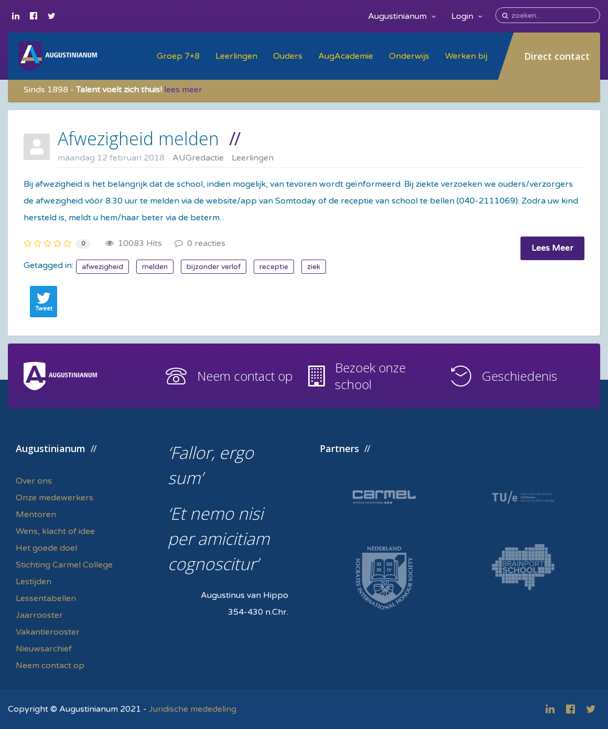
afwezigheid (102, 266)
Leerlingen (236, 56)
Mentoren (36, 514)
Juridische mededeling (192, 709)
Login (466, 16)
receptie (273, 266)
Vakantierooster (48, 632)
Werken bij (466, 56)
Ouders (287, 56)
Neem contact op (244, 375)
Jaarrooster (39, 615)
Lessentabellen (46, 598)
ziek (313, 266)
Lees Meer (552, 248)
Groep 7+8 (178, 56)
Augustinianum (402, 16)
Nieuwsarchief (44, 649)
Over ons (34, 481)
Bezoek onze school (370, 376)
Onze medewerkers (54, 497)
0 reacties (200, 243)
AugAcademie (345, 56)
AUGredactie (198, 158)
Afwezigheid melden (138, 138)
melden (155, 266)
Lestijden (33, 581)
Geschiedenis (519, 375)
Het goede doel (46, 548)
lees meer (183, 89)
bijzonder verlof (214, 266)
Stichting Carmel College (64, 565)
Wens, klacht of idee (55, 531)
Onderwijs (409, 56)
